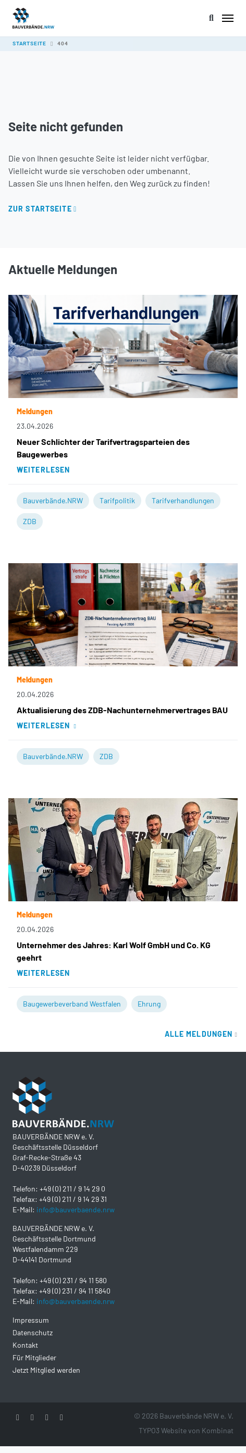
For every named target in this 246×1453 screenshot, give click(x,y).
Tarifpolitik (117, 500)
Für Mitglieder (34, 1357)
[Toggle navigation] (227, 18)
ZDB (29, 521)
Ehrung (149, 1003)
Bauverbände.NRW (53, 500)
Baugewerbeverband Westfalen (72, 1003)
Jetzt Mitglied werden (46, 1369)
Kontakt (25, 1344)
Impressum (31, 1319)
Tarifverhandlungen (183, 500)
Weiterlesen (43, 469)
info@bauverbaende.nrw (75, 1209)
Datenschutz (33, 1332)
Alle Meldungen (201, 1033)
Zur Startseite (40, 208)
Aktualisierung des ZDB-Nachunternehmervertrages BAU (122, 710)
